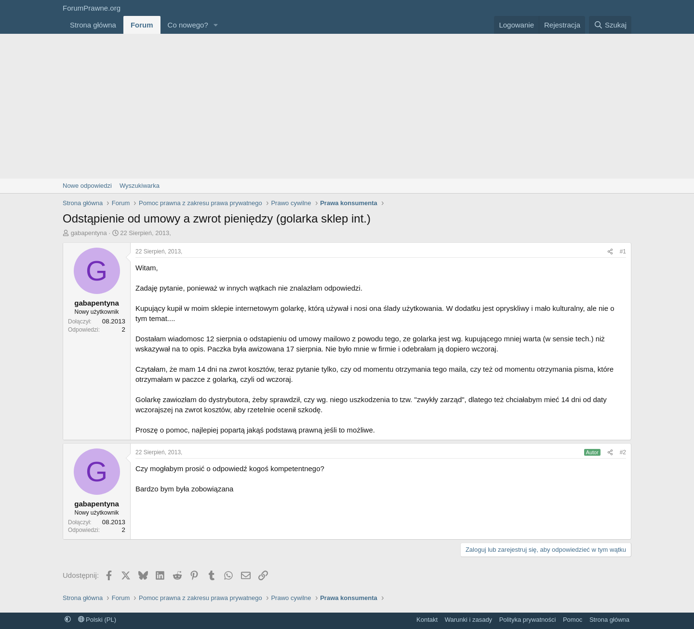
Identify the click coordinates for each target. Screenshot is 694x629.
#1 (623, 251)
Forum (142, 25)
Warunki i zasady (469, 619)
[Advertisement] (347, 106)
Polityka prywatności (527, 619)
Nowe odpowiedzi (87, 185)
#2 (623, 452)
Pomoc (572, 619)
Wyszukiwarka (140, 185)
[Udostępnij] (610, 251)
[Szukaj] (610, 25)
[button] (216, 25)
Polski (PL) (97, 619)
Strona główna (93, 25)
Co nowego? (188, 25)
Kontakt (427, 619)
